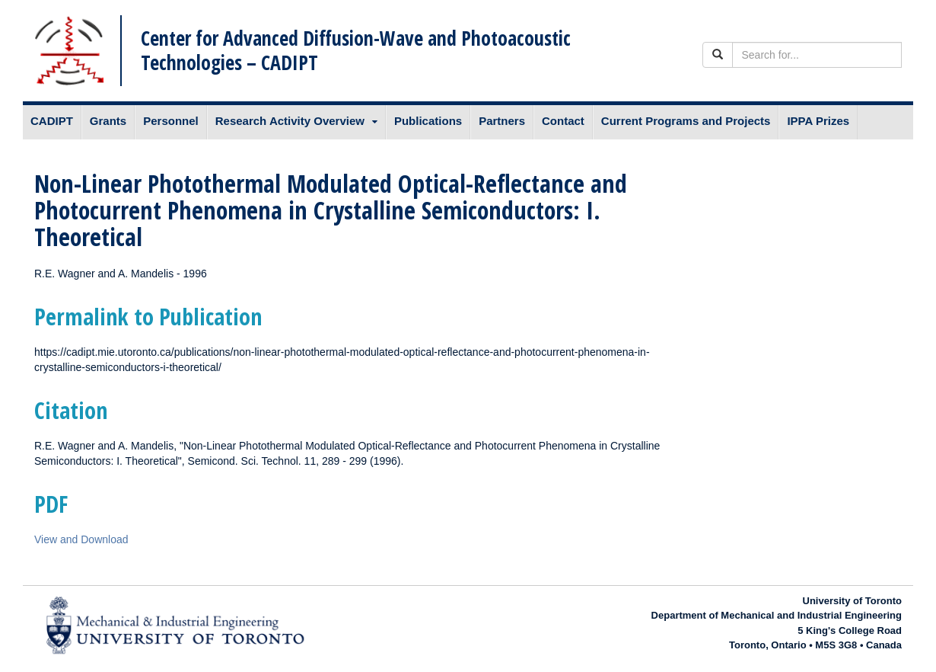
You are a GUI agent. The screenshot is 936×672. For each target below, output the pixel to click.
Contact (563, 120)
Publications (428, 120)
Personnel (171, 120)
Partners (502, 120)
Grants (108, 120)
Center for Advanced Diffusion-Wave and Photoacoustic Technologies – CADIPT (356, 49)
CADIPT (51, 120)
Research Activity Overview (290, 120)
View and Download (81, 539)
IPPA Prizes (818, 120)
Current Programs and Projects (686, 120)
